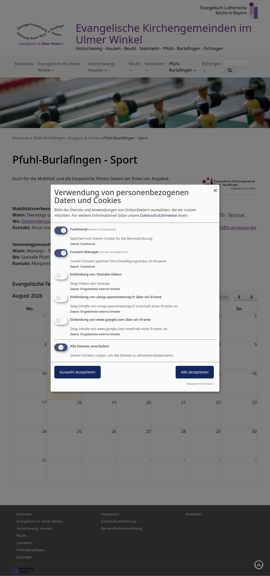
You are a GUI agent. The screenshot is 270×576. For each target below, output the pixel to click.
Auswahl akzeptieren (77, 372)
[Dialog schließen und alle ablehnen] (215, 187)
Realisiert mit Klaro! (200, 384)
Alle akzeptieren (195, 372)
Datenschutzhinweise (158, 215)
